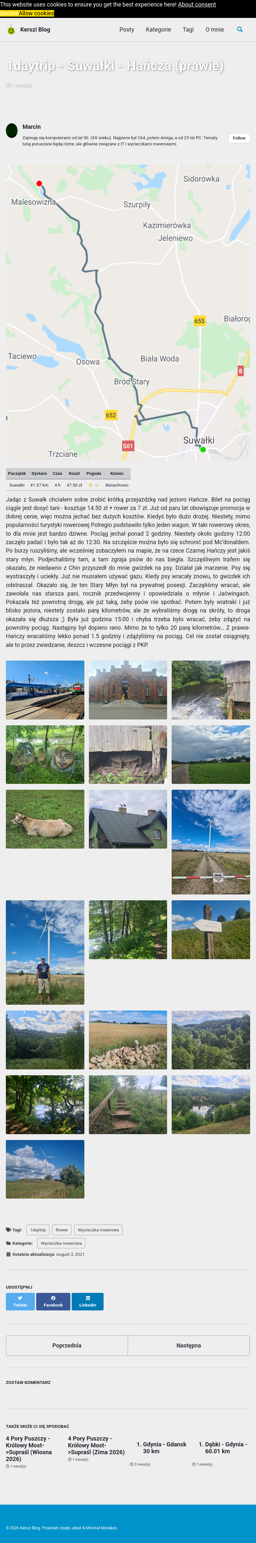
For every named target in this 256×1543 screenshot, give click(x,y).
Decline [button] (9, 13)
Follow (239, 139)
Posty (125, 29)
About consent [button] (202, 4)
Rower (62, 1236)
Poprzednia (67, 1345)
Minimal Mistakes (102, 1528)
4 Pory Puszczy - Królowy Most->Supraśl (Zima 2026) (96, 1446)
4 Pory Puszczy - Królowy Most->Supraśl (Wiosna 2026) (29, 1449)
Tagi (186, 29)
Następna (188, 1345)
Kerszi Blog (35, 29)
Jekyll (76, 1528)
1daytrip (38, 1236)
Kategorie (157, 29)
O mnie (214, 29)
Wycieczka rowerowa (98, 1236)
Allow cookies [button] (37, 13)
